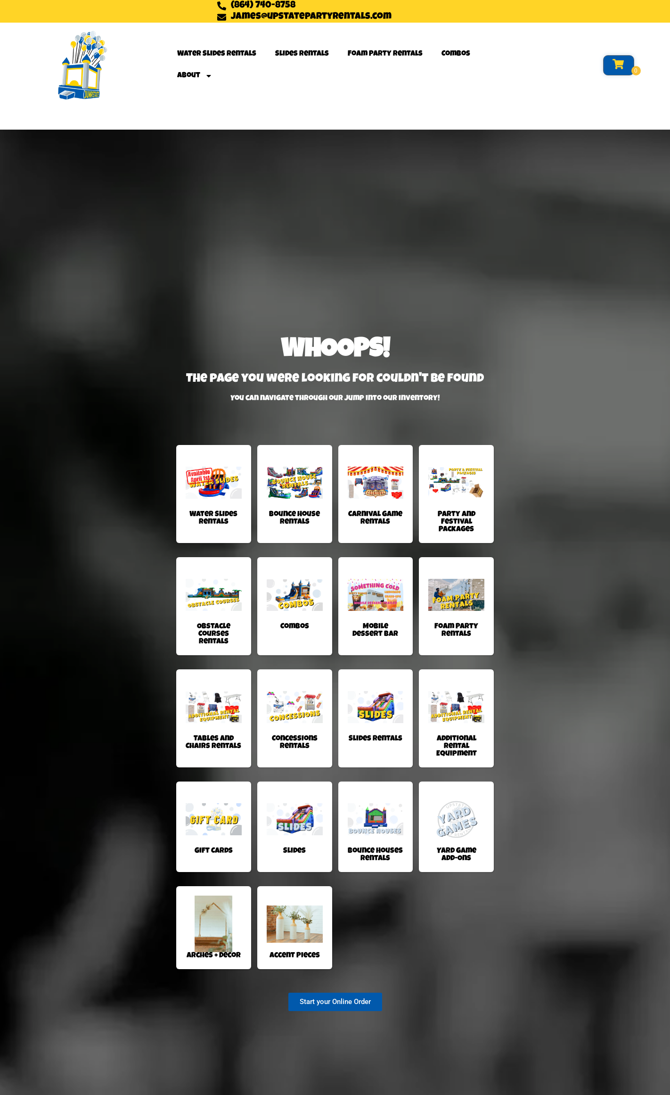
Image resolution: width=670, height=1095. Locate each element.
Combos (455, 54)
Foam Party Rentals (385, 54)
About (194, 75)
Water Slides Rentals (216, 54)
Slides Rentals (302, 54)
